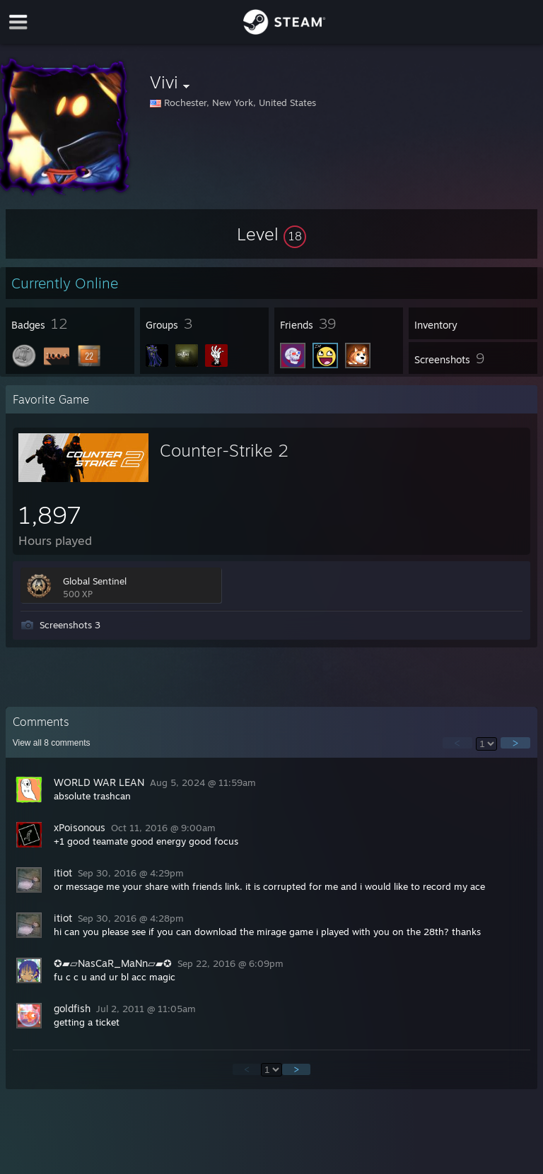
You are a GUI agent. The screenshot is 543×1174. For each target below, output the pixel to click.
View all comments (51, 743)
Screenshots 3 (70, 624)
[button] (271, 234)
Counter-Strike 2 (224, 450)
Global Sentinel (95, 581)
